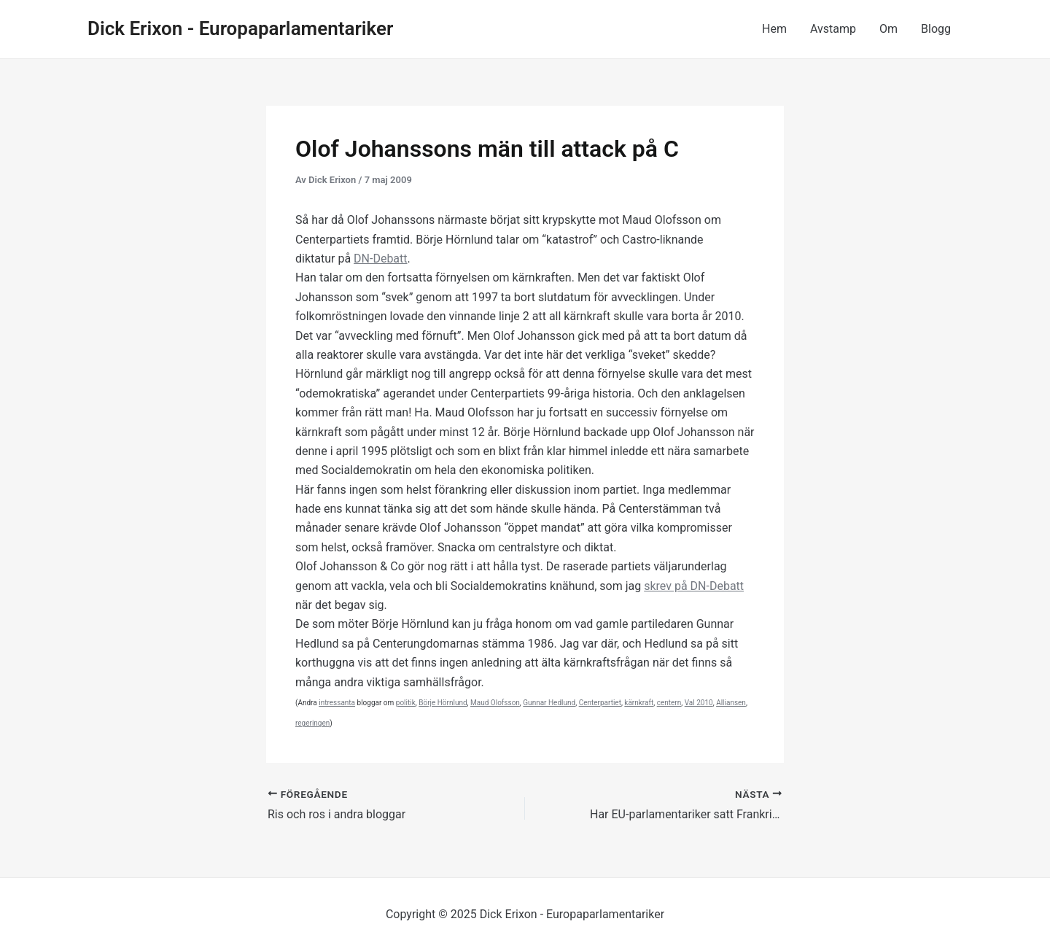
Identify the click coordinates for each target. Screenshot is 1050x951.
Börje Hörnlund (443, 703)
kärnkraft (638, 703)
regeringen (312, 723)
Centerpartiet (600, 703)
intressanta (337, 703)
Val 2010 (699, 703)
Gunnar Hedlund (549, 703)
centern (669, 703)
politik (406, 703)
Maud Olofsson (495, 703)
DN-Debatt (380, 258)
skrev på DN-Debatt (694, 586)
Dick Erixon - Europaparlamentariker (240, 28)
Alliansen (731, 703)
